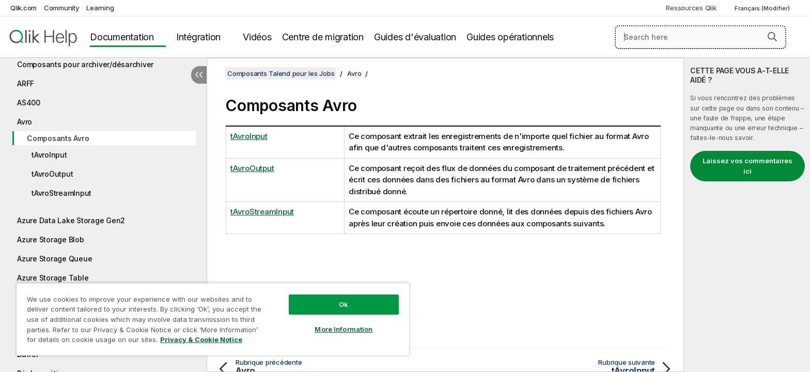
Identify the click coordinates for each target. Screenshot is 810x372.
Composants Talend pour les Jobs (280, 73)
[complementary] (747, 215)
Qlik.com (23, 8)
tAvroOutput (52, 173)
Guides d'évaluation (415, 37)
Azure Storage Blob (50, 239)
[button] (772, 37)
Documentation (122, 37)
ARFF (25, 83)
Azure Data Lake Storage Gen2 (71, 220)
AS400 (28, 102)
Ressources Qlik (691, 8)
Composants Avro (58, 138)
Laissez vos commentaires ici (747, 166)
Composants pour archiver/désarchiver (85, 64)
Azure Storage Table (52, 277)
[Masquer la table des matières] (199, 75)
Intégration (198, 37)
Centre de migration (323, 37)
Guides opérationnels (510, 37)
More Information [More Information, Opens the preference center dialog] (343, 329)
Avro (24, 121)
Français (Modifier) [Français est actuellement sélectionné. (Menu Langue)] (763, 8)
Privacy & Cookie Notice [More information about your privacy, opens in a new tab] (201, 339)
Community (62, 8)
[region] (213, 319)
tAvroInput (49, 154)
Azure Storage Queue (54, 258)
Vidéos (257, 37)
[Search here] (701, 37)
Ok (343, 304)
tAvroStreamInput (61, 193)
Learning (100, 8)
